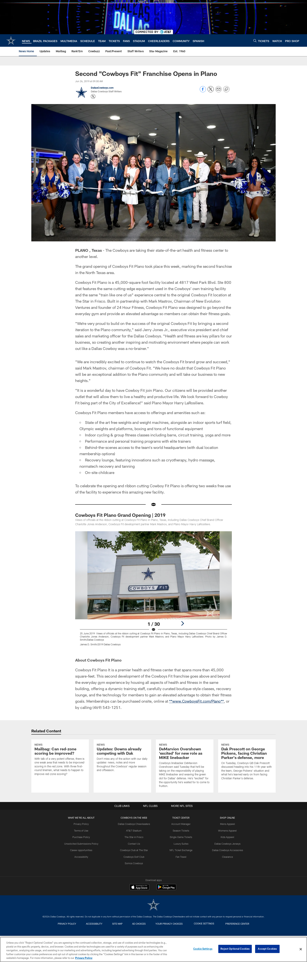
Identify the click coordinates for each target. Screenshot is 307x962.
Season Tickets (181, 862)
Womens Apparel (226, 862)
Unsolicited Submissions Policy (82, 875)
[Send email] (218, 91)
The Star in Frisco (135, 869)
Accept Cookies (267, 949)
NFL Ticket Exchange (180, 881)
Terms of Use (83, 862)
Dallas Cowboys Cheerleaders (134, 856)
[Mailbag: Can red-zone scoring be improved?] (60, 776)
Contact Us (135, 875)
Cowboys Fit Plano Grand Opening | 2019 (120, 515)
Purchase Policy (82, 869)
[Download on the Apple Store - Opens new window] (139, 919)
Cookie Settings (202, 949)
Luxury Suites (180, 875)
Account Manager (180, 856)
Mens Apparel (226, 856)
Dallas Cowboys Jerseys (226, 875)
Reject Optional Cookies (235, 949)
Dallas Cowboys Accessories (226, 881)
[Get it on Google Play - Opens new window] (166, 921)
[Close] (300, 949)
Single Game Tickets (180, 869)
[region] (153, 949)
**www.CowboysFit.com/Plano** (197, 701)
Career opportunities (83, 881)
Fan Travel (180, 888)
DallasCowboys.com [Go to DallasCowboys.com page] (102, 87)
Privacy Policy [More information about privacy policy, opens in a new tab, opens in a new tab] (83, 957)
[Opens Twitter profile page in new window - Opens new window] (93, 96)
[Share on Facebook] (203, 91)
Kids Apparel (226, 869)
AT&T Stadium (134, 862)
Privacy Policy (83, 856)
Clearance (226, 888)
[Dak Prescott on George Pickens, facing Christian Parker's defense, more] (247, 778)
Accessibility (82, 888)
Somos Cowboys (135, 894)
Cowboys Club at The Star (134, 881)
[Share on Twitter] (211, 91)
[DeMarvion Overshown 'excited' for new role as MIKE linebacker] (184, 782)
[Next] (182, 623)
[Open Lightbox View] (153, 591)
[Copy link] (226, 89)
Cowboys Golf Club (134, 888)
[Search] (254, 40)
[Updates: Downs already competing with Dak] (122, 774)
